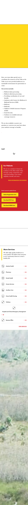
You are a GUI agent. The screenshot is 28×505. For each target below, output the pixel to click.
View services (23, 326)
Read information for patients (17, 180)
